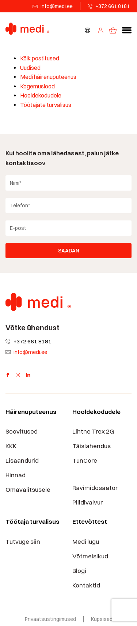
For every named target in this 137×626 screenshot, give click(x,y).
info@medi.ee (57, 6)
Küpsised (102, 619)
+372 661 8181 (113, 6)
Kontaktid (86, 585)
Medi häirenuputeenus (48, 76)
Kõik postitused (39, 58)
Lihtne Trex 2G (93, 431)
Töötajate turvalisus (45, 104)
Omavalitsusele (27, 489)
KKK (10, 446)
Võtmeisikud (90, 556)
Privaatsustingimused (50, 619)
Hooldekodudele (40, 95)
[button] (127, 30)
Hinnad (15, 475)
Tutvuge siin (22, 541)
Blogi (79, 570)
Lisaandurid (22, 460)
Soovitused (21, 431)
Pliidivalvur (87, 502)
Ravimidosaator (95, 487)
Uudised (30, 67)
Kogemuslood (37, 86)
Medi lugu (85, 541)
